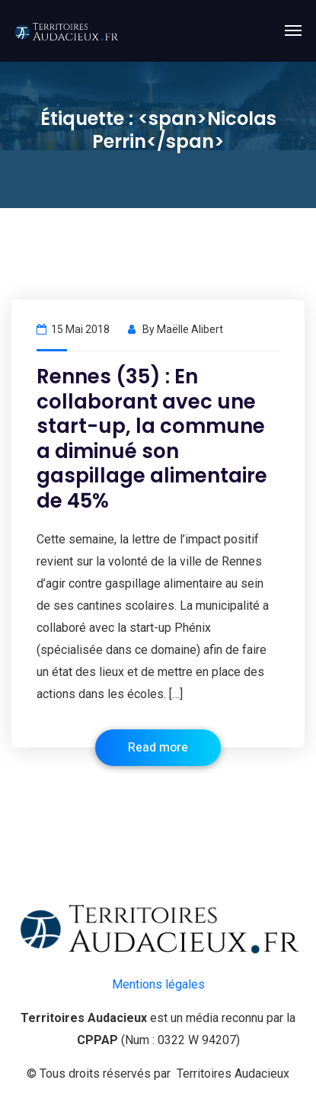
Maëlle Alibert (190, 329)
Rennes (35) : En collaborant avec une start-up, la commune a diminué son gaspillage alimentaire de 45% (152, 438)
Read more (158, 748)
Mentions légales (158, 984)
